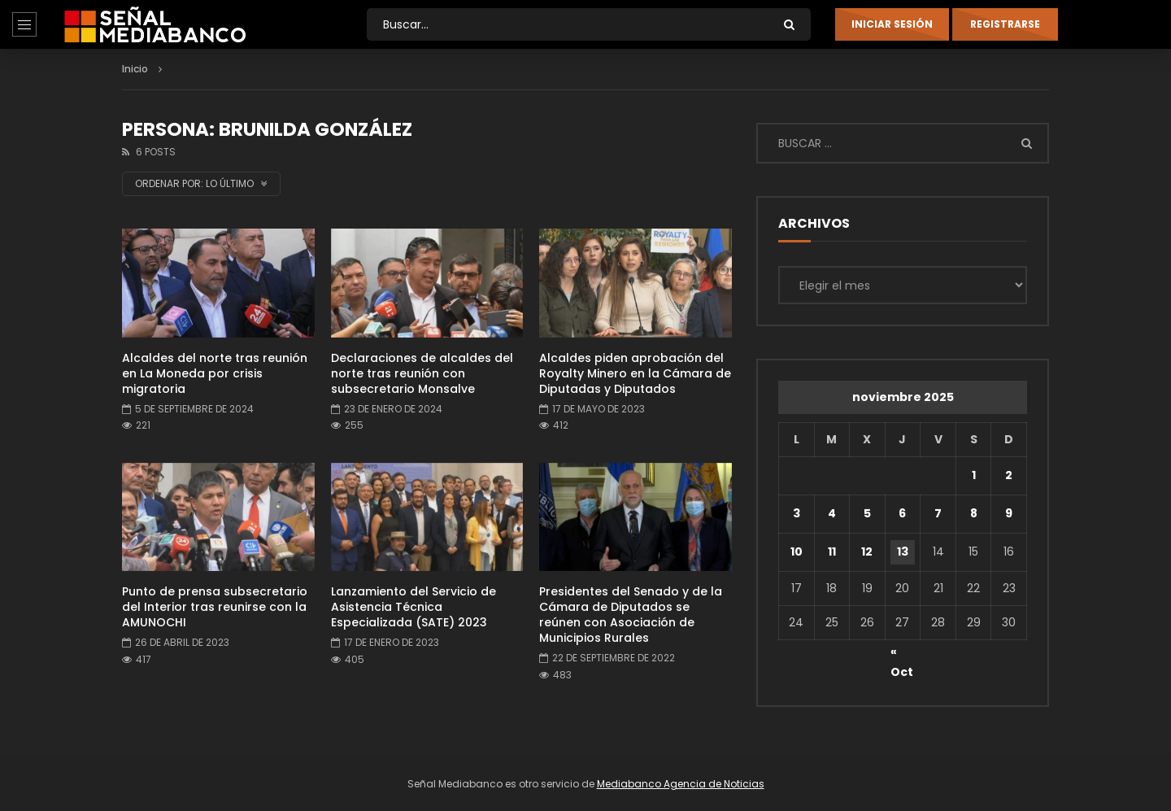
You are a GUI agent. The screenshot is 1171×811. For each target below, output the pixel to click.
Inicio (135, 69)
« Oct (901, 654)
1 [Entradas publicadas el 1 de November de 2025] (974, 475)
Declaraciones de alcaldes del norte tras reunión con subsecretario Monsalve (422, 373)
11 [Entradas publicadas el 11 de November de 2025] (832, 551)
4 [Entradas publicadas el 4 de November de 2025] (832, 513)
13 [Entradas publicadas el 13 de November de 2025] (902, 551)
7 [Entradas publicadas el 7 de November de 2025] (938, 513)
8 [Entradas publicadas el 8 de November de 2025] (973, 513)
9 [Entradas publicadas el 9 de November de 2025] (1008, 513)
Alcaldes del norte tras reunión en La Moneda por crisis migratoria (214, 373)
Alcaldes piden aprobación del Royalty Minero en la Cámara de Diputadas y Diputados (635, 373)
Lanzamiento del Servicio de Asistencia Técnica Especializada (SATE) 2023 (413, 606)
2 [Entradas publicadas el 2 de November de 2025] (1008, 475)
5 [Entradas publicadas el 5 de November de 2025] (867, 513)
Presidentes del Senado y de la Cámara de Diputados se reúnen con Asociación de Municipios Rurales (630, 614)
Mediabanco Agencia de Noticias (680, 784)
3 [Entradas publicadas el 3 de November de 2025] (796, 513)
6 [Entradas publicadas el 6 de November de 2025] (902, 513)
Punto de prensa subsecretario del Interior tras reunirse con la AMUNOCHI (214, 606)
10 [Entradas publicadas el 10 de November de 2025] (796, 551)
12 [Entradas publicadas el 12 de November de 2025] (867, 551)
